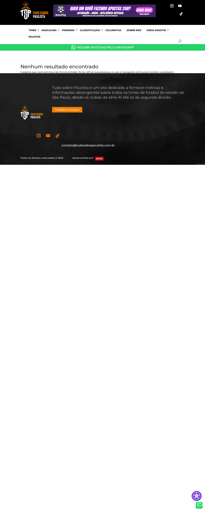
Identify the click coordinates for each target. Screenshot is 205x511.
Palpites (34, 36)
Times (32, 30)
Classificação (90, 30)
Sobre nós (134, 30)
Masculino (49, 30)
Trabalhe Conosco (67, 109)
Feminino (68, 30)
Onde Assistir (156, 30)
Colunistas (113, 30)
